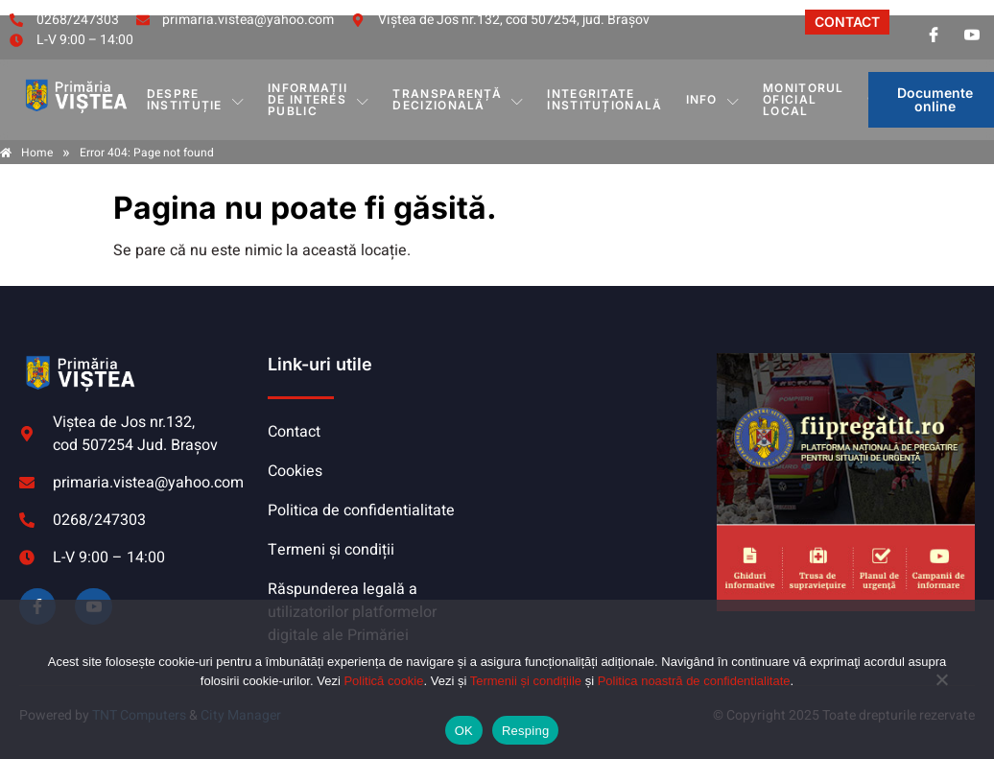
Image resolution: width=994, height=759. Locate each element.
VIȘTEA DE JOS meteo (603, 425)
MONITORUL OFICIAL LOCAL (803, 99)
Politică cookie (383, 681)
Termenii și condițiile (525, 681)
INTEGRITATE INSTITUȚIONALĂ (604, 99)
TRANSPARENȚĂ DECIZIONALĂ (458, 99)
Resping (525, 730)
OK (464, 730)
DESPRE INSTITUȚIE (196, 99)
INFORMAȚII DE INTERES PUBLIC (318, 99)
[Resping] (941, 689)
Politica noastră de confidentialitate (694, 681)
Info (713, 99)
